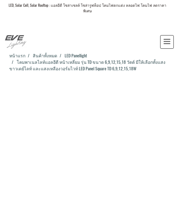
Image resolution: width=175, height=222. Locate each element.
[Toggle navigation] (167, 42)
